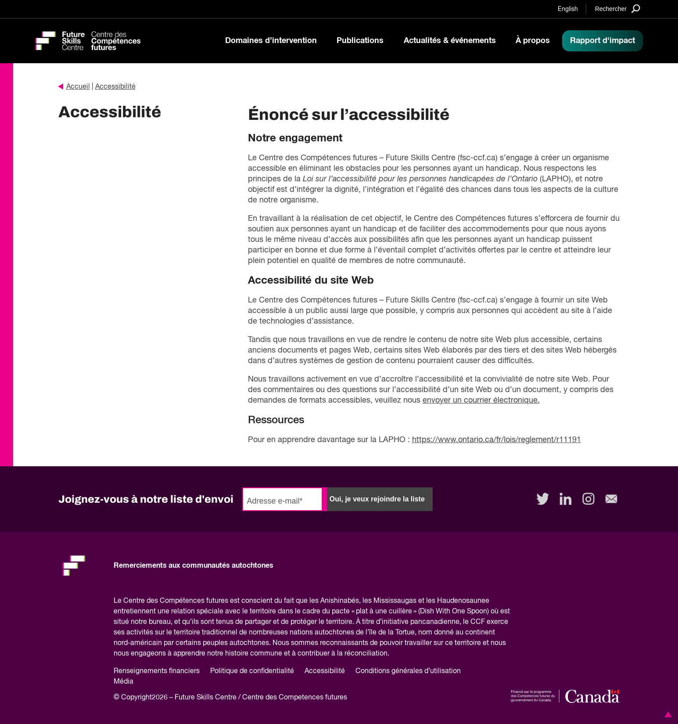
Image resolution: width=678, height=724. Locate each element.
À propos (533, 41)
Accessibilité (115, 86)
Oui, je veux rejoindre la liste (377, 499)
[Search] (617, 9)
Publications (360, 41)
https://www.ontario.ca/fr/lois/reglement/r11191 (496, 440)
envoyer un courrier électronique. (481, 400)
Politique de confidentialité (252, 671)
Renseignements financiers (157, 671)
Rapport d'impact (602, 41)
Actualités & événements (450, 41)
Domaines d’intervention (271, 41)
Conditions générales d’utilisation (408, 671)
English (568, 9)
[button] (666, 714)
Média (123, 681)
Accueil (74, 86)
